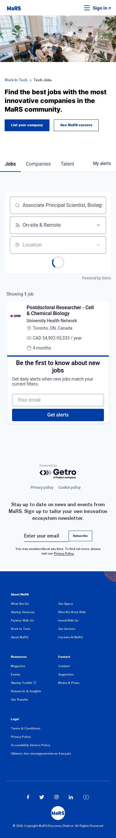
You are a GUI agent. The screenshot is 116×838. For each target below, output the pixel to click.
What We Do (20, 603)
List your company (27, 125)
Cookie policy (69, 487)
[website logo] (14, 7)
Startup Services (22, 612)
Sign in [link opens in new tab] (100, 8)
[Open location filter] (98, 245)
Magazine (18, 666)
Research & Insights (26, 691)
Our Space (65, 603)
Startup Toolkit (21, 682)
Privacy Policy (64, 553)
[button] (77, 8)
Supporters (66, 674)
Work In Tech (16, 80)
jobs (10, 164)
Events (15, 674)
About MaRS (19, 637)
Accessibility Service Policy (30, 745)
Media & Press (68, 682)
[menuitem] (34, 605)
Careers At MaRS (70, 637)
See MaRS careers (76, 125)
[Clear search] (98, 205)
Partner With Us (22, 620)
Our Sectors (66, 629)
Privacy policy (41, 487)
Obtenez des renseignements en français (41, 753)
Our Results (19, 699)
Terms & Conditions (25, 728)
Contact (64, 666)
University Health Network (52, 320)
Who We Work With (72, 612)
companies (38, 164)
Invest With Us (68, 620)
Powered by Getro (96, 278)
